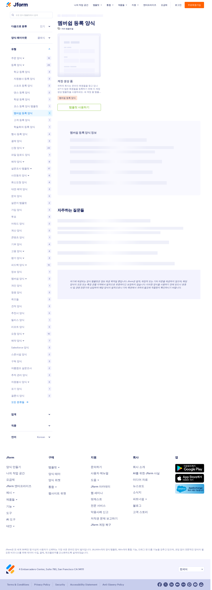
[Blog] (137, 506)
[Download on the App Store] (189, 478)
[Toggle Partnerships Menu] (140, 499)
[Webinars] (97, 493)
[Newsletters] (137, 492)
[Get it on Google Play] (189, 468)
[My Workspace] (15, 473)
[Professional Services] (98, 506)
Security (60, 584)
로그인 (178, 5)
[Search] (13, 15)
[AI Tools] (10, 519)
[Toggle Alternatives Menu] (10, 526)
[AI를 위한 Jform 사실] (146, 473)
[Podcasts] (96, 499)
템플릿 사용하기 (79, 107)
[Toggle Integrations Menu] (52, 486)
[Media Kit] (140, 480)
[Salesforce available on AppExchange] (189, 489)
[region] (31, 232)
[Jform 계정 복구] (101, 525)
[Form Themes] (54, 474)
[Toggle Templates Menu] (54, 467)
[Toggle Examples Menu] (10, 492)
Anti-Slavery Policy (113, 584)
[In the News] (138, 486)
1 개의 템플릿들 (67, 29)
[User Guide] (99, 473)
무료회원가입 (194, 5)
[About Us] (139, 467)
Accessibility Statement (83, 584)
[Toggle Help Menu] (95, 480)
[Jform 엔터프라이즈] (18, 486)
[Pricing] (10, 480)
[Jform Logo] (17, 5)
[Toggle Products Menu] (12, 499)
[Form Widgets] (54, 480)
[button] (31, 26)
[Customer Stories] (140, 512)
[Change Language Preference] (191, 569)
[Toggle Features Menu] (10, 506)
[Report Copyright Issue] (104, 518)
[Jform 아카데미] (100, 486)
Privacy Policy (42, 584)
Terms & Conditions (18, 584)
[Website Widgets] (57, 493)
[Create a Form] (13, 467)
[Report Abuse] (99, 512)
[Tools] (9, 513)
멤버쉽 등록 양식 (76, 23)
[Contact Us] (96, 467)
